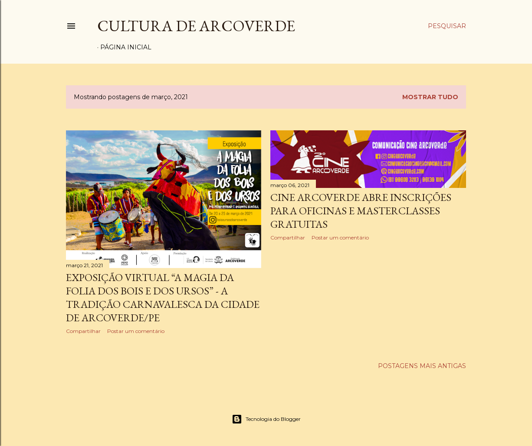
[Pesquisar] (447, 26)
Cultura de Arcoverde (196, 26)
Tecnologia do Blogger (266, 419)
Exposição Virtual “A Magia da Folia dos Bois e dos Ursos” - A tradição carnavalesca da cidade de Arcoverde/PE (162, 297)
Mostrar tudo (430, 97)
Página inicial (125, 47)
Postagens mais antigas (422, 366)
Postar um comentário (135, 331)
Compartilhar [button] (83, 331)
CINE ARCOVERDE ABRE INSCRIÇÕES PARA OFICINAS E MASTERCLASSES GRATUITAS (360, 211)
